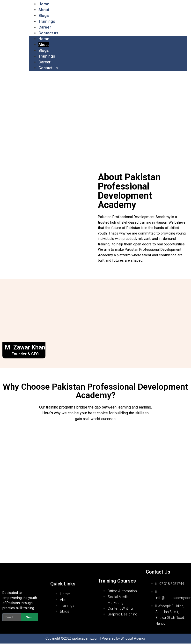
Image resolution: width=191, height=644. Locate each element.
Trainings (46, 21)
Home (43, 4)
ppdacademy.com (86, 639)
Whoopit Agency (133, 639)
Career (44, 27)
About (43, 10)
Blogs (43, 15)
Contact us (48, 33)
